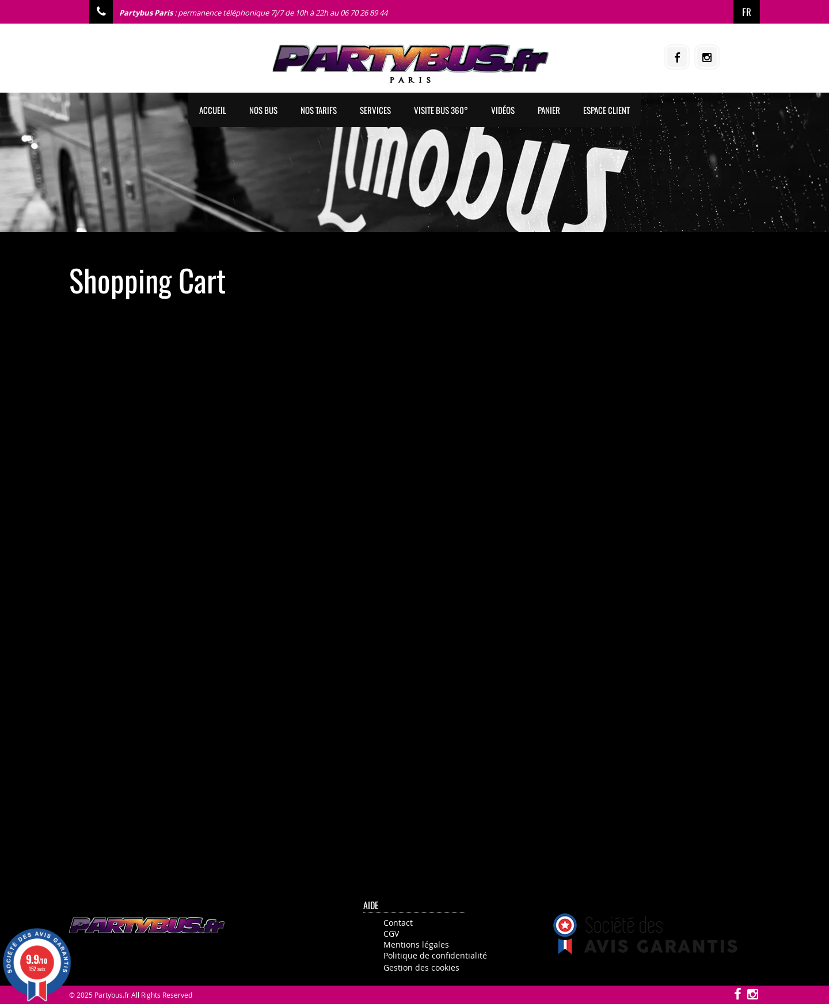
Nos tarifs (319, 110)
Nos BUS (263, 110)
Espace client (606, 110)
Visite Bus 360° (441, 110)
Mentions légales (416, 944)
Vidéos (503, 110)
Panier (549, 110)
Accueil (212, 110)
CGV (391, 933)
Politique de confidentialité (435, 955)
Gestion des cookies (421, 967)
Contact (398, 922)
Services (375, 110)
